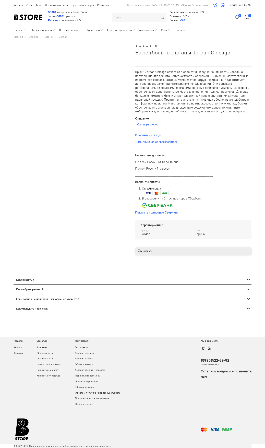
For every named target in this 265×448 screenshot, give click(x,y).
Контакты (103, 5)
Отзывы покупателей (86, 381)
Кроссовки (95, 30)
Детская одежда (70, 30)
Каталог (18, 5)
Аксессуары (148, 30)
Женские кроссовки (121, 30)
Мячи (166, 30)
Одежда (20, 30)
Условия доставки (84, 353)
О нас (29, 5)
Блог (39, 5)
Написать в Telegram (48, 369)
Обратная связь (45, 353)
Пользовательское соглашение (92, 398)
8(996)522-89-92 (240, 4)
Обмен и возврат (84, 364)
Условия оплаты (84, 358)
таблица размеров (146, 124)
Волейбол (182, 30)
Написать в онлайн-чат (49, 364)
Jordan (63, 36)
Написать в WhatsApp (48, 375)
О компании (81, 347)
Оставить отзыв (45, 358)
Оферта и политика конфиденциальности (98, 392)
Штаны (48, 36)
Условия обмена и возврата (90, 369)
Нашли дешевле (84, 404)
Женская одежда (43, 30)
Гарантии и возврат (82, 5)
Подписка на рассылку (87, 375)
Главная (18, 36)
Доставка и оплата (56, 5)
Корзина (18, 353)
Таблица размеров (85, 386)
